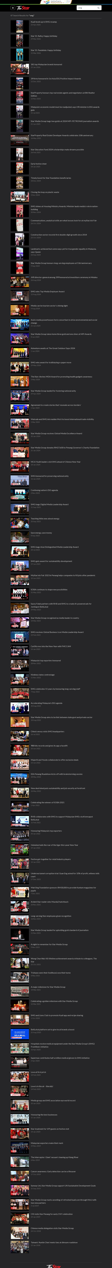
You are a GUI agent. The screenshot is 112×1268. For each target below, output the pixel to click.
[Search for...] (86, 7)
